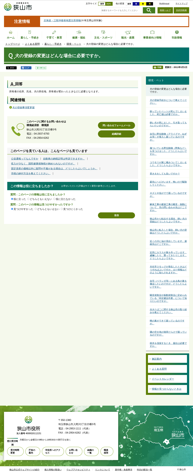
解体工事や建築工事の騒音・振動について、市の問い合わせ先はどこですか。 (168, 207)
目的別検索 (181, 10)
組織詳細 (116, 134)
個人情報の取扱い (53, 470)
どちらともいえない (41, 199)
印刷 (159, 67)
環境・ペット (73, 44)
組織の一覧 (90, 451)
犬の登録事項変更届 (23, 107)
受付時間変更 (14, 451)
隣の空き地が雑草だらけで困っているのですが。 (168, 333)
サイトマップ (182, 3)
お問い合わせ (73, 451)
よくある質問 (32, 44)
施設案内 (157, 359)
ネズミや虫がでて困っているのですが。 (168, 194)
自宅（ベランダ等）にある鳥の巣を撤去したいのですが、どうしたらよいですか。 (168, 284)
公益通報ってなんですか (24, 159)
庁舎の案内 (32, 451)
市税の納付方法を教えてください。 (31, 173)
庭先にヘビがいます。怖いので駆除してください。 (168, 183)
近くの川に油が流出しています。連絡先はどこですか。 (168, 243)
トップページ (12, 44)
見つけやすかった (23, 209)
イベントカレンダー (163, 379)
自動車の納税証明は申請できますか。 (64, 159)
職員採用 (106, 451)
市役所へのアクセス (52, 451)
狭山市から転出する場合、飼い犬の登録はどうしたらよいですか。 (168, 220)
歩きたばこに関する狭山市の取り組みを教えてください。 (168, 311)
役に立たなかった (66, 199)
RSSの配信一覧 (144, 470)
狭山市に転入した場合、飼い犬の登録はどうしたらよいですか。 (168, 231)
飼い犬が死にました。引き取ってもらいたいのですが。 (168, 124)
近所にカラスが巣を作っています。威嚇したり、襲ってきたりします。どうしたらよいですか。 (168, 255)
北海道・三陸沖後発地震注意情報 (62, 20)
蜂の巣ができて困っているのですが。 (167, 322)
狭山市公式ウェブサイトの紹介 (24, 470)
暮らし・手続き (53, 44)
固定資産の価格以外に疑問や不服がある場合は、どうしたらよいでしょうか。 (54, 168)
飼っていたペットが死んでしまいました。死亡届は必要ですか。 (168, 113)
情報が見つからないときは (166, 389)
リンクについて (102, 470)
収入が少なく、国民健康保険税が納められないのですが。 (43, 163)
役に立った (20, 199)
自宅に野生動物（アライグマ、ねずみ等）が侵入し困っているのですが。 (168, 137)
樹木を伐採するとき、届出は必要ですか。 (168, 345)
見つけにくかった (73, 209)
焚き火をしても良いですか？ (165, 173)
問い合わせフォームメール (116, 125)
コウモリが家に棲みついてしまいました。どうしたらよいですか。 (168, 164)
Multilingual (164, 3)
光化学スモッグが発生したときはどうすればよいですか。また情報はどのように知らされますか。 (168, 269)
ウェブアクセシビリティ (78, 470)
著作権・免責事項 (123, 470)
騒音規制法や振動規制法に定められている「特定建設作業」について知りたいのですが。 (168, 298)
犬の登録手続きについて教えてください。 (168, 101)
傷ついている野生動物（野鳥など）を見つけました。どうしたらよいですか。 (168, 151)
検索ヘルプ (165, 10)
